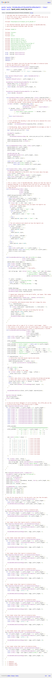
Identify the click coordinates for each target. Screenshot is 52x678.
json (49, 675)
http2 (45, 7)
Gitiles (8, 675)
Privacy (13, 675)
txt (46, 675)
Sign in (49, 2)
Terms (16, 675)
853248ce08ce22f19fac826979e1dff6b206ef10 (26, 7)
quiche (3, 7)
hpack (3, 9)
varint (8, 9)
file (31, 12)
